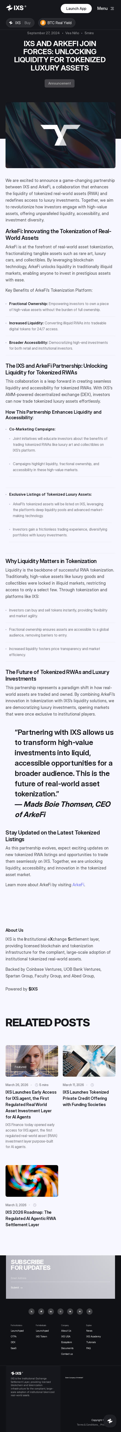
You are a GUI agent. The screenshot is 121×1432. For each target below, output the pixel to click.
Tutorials (91, 1342)
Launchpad (17, 1330)
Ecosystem (66, 1342)
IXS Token (41, 1336)
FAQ (88, 1348)
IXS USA (65, 1336)
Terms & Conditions (87, 1424)
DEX (13, 1342)
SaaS (13, 1348)
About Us (66, 1330)
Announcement (59, 83)
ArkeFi (78, 884)
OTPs (13, 1336)
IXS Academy (93, 1336)
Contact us (67, 1354)
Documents (67, 1348)
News (89, 1330)
